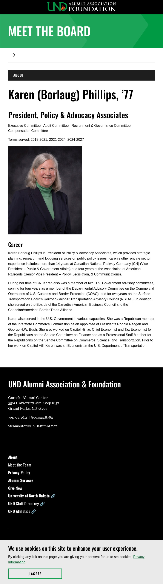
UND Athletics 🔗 (22, 511)
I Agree (45, 573)
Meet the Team (19, 465)
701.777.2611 (17, 417)
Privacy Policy (19, 472)
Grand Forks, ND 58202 (27, 408)
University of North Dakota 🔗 (32, 495)
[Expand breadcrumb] (14, 55)
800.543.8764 (42, 417)
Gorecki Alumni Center (28, 398)
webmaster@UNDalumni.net (32, 426)
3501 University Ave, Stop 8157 (33, 403)
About (13, 457)
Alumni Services (21, 480)
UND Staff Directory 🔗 (26, 503)
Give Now (15, 488)
